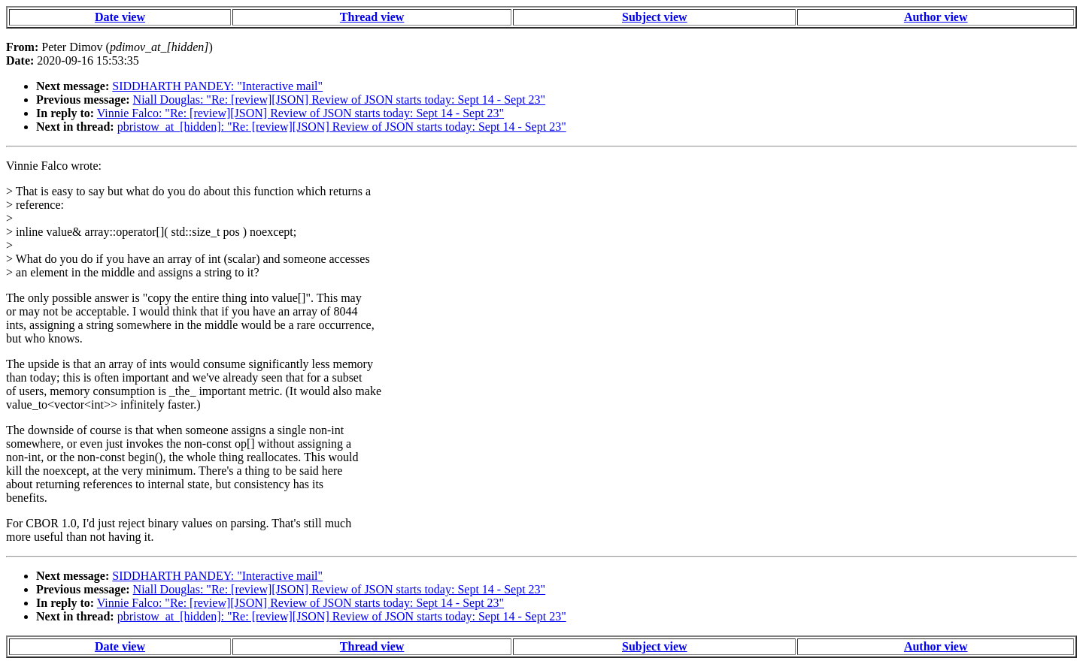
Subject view (654, 17)
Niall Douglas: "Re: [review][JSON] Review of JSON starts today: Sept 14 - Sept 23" (339, 99)
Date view (120, 17)
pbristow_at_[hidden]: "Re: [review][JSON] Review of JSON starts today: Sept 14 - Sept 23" (341, 126)
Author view (936, 17)
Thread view (372, 17)
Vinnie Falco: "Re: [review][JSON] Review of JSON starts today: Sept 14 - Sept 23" (300, 113)
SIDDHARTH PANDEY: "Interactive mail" (217, 86)
